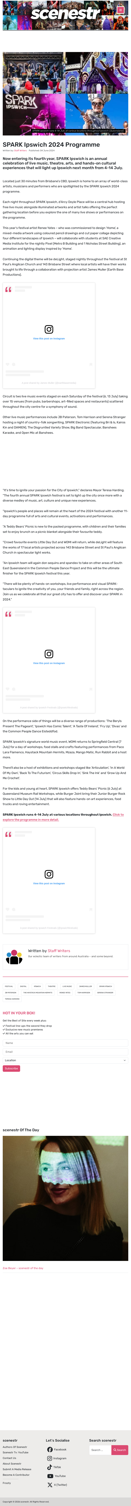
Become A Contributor (16, 1474)
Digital (23, 986)
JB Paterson (10, 993)
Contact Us (9, 1458)
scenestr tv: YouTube (15, 1452)
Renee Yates (65, 993)
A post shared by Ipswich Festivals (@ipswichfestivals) (49, 707)
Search (120, 1450)
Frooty (7, 1483)
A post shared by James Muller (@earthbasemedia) (49, 383)
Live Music (67, 986)
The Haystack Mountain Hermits (37, 993)
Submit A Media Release (17, 1469)
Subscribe (11, 1068)
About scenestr (12, 1463)
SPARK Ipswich (105, 986)
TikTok (53, 1467)
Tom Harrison (83, 993)
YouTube (56, 1476)
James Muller (85, 986)
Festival (9, 986)
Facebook (56, 1449)
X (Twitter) (56, 1485)
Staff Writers (59, 951)
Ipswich (37, 986)
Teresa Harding (12, 999)
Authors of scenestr (15, 1447)
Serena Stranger (105, 993)
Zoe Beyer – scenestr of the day (23, 1268)
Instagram (56, 1458)
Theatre (51, 986)
